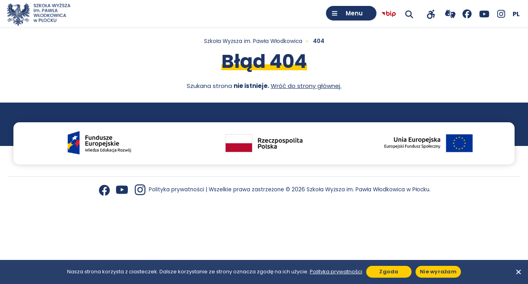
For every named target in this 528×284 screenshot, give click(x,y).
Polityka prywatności (176, 189)
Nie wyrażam (438, 271)
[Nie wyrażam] (518, 272)
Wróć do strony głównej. (306, 86)
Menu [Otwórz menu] (354, 13)
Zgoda (388, 271)
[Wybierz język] (516, 14)
